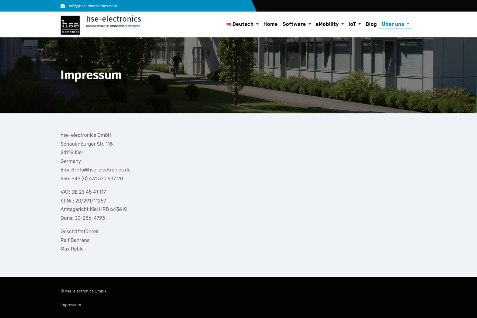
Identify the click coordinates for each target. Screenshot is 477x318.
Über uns (395, 24)
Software (297, 24)
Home (270, 24)
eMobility (330, 24)
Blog (371, 24)
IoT (355, 24)
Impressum (71, 304)
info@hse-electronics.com (89, 6)
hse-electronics (113, 19)
